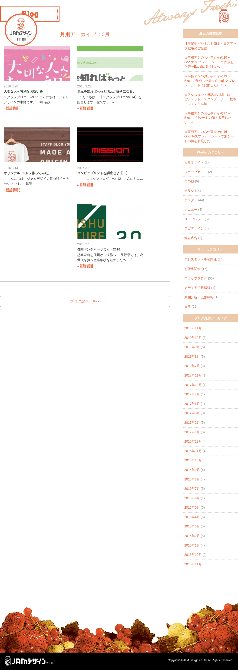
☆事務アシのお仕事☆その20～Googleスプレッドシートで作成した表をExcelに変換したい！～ (209, 62)
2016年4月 (192, 517)
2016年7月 (192, 488)
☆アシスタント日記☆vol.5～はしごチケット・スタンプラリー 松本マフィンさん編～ (210, 99)
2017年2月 (192, 422)
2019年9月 (192, 347)
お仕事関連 (192, 269)
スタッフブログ (195, 278)
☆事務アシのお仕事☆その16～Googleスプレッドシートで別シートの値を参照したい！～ (209, 136)
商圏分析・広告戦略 (199, 297)
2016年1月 (192, 545)
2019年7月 (192, 366)
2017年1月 (192, 432)
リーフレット (194, 219)
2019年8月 (192, 356)
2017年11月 (193, 375)
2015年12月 (193, 555)
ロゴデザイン (194, 228)
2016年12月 (193, 441)
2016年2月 (192, 536)
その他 (189, 181)
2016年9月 (192, 470)
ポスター (190, 200)
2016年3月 (192, 526)
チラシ (189, 191)
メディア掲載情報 (197, 288)
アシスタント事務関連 (200, 259)
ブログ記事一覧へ (85, 225)
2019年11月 (193, 328)
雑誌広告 (190, 238)
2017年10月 (193, 385)
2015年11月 (193, 564)
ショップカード (195, 172)
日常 (187, 306)
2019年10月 (193, 338)
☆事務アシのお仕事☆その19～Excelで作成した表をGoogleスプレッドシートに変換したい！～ (209, 80)
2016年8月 (192, 479)
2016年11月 (193, 451)
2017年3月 (192, 413)
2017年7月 (192, 394)
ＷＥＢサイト (194, 162)
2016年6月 (192, 498)
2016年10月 (193, 460)
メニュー (190, 209)
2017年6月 (192, 404)
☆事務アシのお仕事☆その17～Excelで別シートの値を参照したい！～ (207, 117)
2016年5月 (192, 507)
